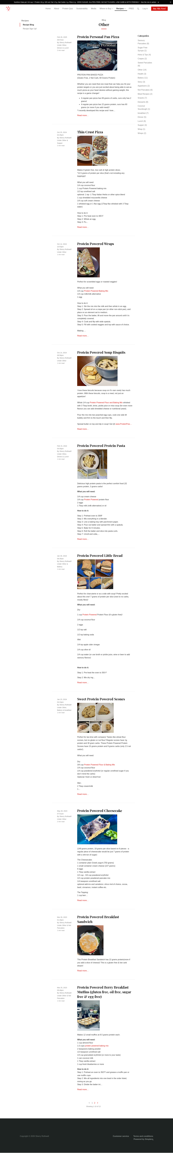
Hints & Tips (144, 55)
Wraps (142, 133)
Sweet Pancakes (145, 64)
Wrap (141, 129)
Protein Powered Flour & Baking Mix (99, 765)
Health (142, 74)
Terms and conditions (143, 1136)
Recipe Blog (28, 25)
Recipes (25, 21)
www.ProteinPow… (123, 424)
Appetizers (144, 86)
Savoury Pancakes (143, 42)
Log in (145, 9)
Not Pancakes (145, 90)
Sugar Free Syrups (142, 49)
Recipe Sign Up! (30, 29)
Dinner (59, 48)
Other (64, 45)
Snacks (142, 98)
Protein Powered (91, 500)
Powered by (143, 1140)
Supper (60, 143)
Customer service (121, 1136)
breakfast (67, 710)
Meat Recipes (145, 94)
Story (141, 82)
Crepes (142, 59)
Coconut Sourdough (144, 107)
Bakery (59, 567)
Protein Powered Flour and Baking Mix (106, 403)
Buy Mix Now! (159, 9)
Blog (104, 20)
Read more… (83, 116)
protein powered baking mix (97, 1046)
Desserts (143, 102)
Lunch (66, 48)
